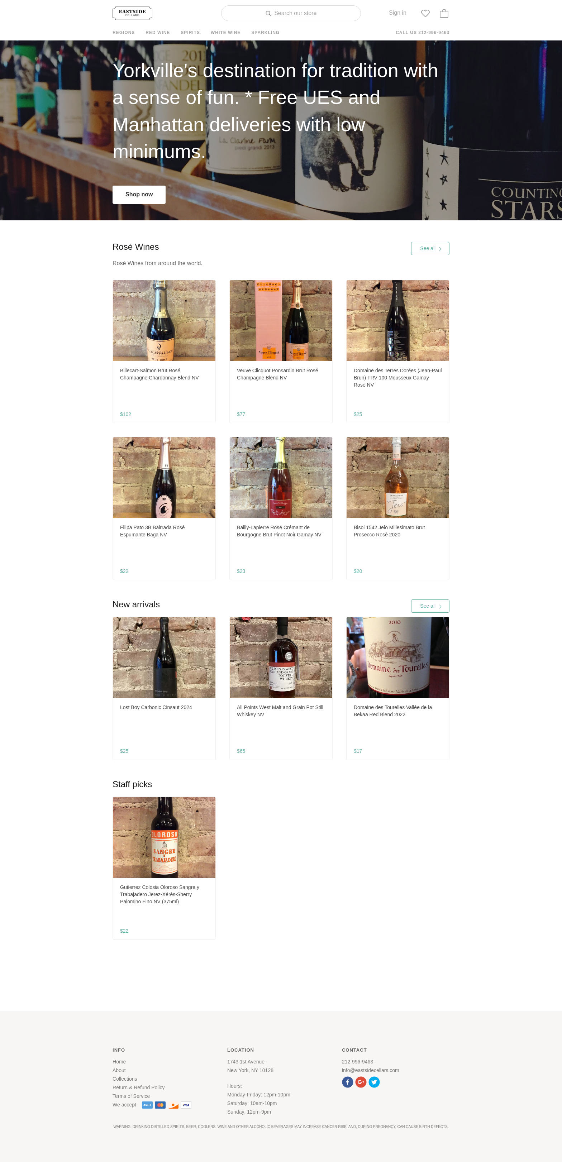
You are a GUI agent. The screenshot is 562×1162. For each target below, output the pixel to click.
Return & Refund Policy (139, 1087)
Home (119, 1062)
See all (431, 248)
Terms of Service (131, 1096)
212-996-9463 (357, 1062)
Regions (124, 32)
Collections (125, 1079)
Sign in (397, 13)
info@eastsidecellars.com (370, 1070)
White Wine (225, 32)
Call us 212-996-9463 (422, 32)
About (119, 1070)
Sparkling (265, 32)
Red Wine (158, 32)
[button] (348, 1081)
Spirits (190, 32)
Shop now (139, 194)
